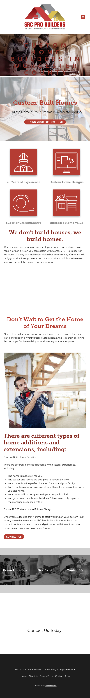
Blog (67, 676)
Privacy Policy (46, 676)
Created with (45, 686)
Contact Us (14, 537)
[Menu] (83, 17)
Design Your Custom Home (45, 122)
